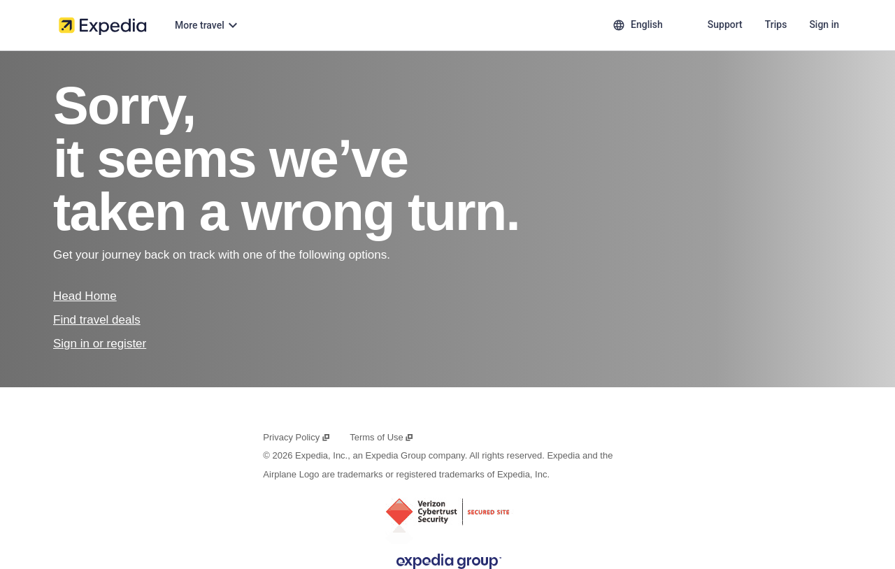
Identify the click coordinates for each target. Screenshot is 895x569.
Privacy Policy (296, 437)
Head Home (85, 296)
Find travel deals (97, 319)
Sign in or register (99, 343)
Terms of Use (382, 437)
